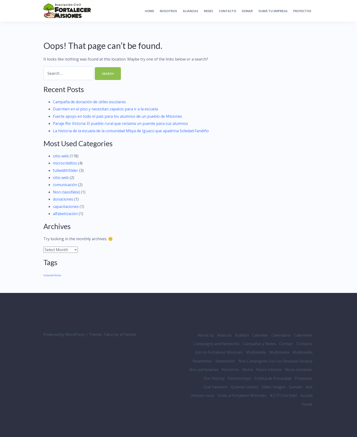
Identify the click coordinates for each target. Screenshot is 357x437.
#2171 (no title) (283, 395)
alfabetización (65, 213)
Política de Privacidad (272, 378)
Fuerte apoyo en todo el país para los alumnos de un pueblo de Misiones (117, 116)
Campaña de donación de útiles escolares (89, 101)
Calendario (281, 335)
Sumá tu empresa (273, 11)
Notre (247, 369)
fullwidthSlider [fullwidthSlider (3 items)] (52, 275)
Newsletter (202, 361)
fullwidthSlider (65, 170)
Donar (247, 11)
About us (206, 335)
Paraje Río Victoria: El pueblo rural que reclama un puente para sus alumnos (120, 123)
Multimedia (256, 352)
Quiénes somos (244, 387)
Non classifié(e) (66, 192)
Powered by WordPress (64, 334)
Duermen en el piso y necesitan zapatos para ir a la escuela (105, 109)
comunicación (65, 184)
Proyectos (302, 11)
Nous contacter (298, 369)
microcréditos (65, 163)
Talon (108, 334)
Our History (214, 378)
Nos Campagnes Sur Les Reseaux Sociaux (275, 361)
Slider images (273, 387)
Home (149, 11)
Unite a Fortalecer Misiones (242, 395)
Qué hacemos (215, 387)
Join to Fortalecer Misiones (219, 352)
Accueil (306, 395)
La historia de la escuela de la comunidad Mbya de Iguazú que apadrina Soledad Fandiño (131, 130)
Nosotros (168, 11)
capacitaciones (66, 206)
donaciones (63, 199)
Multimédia (302, 352)
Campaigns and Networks (216, 343)
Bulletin (242, 335)
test (309, 387)
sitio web (61, 156)
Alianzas (190, 11)
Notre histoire (269, 369)
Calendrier (303, 335)
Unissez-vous (202, 395)
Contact (286, 343)
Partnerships (239, 378)
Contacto (227, 11)
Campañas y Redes (259, 343)
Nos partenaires (204, 369)
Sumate (295, 387)
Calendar (260, 335)
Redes (208, 11)
